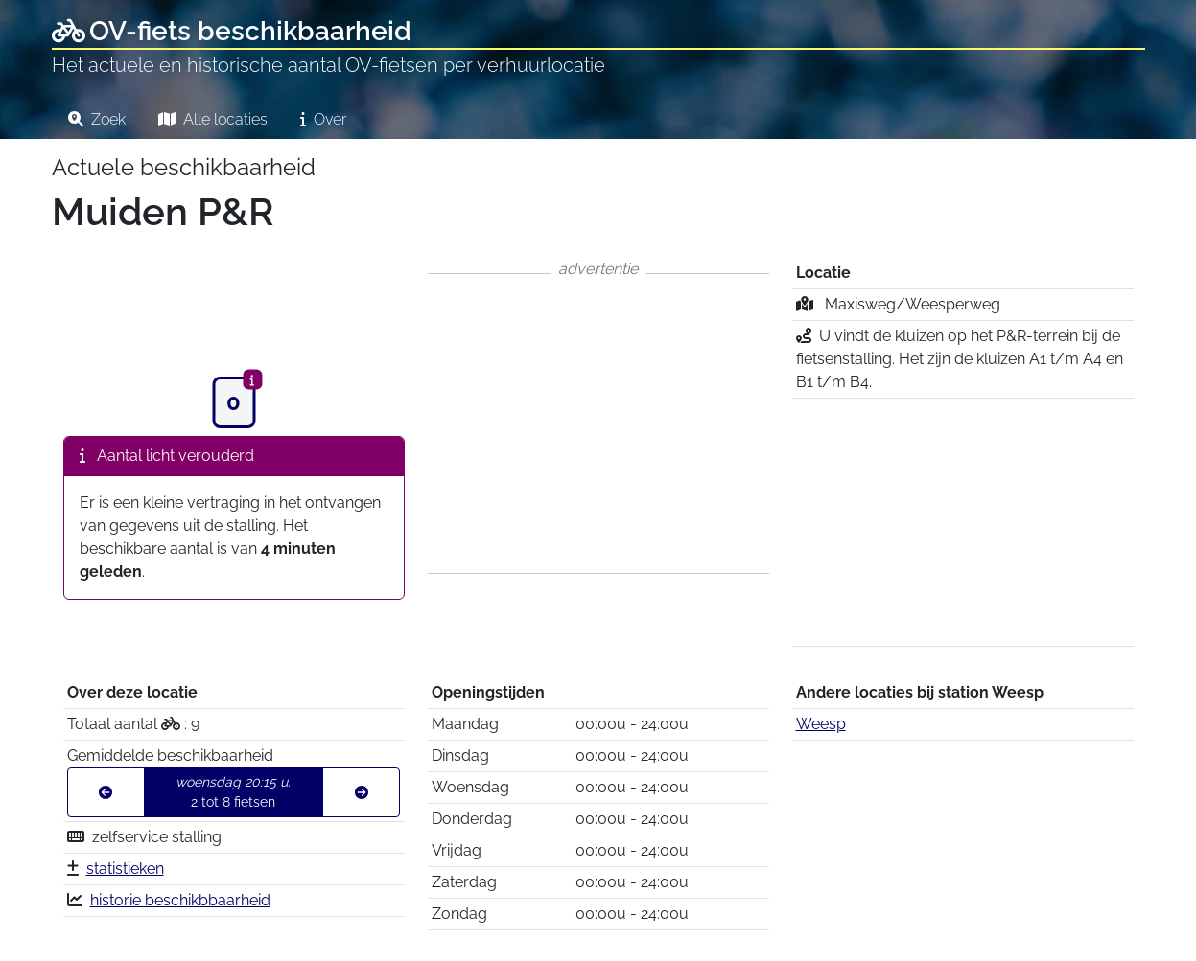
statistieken (125, 868)
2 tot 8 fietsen (233, 792)
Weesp (821, 724)
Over (323, 119)
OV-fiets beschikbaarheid (231, 31)
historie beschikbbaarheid (180, 900)
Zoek (97, 119)
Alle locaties (213, 119)
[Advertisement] (598, 423)
